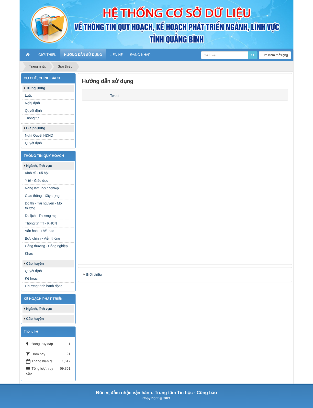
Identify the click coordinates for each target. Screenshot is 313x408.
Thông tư (32, 118)
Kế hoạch (32, 278)
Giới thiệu (94, 274)
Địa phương (35, 128)
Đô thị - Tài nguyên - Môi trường (44, 205)
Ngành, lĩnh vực (39, 166)
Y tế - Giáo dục (36, 181)
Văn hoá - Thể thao (39, 231)
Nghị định (32, 103)
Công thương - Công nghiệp (46, 246)
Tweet (114, 96)
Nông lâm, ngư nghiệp (42, 188)
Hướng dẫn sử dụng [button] (83, 55)
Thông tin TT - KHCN (41, 223)
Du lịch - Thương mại (41, 216)
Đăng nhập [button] (140, 55)
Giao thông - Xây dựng (42, 196)
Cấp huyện (35, 263)
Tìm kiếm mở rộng (275, 55)
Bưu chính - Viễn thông (42, 238)
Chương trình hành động (44, 286)
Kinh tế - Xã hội (36, 173)
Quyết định (33, 110)
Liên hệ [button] (116, 55)
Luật (28, 95)
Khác (29, 253)
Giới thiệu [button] (47, 55)
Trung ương (35, 88)
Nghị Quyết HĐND (39, 135)
